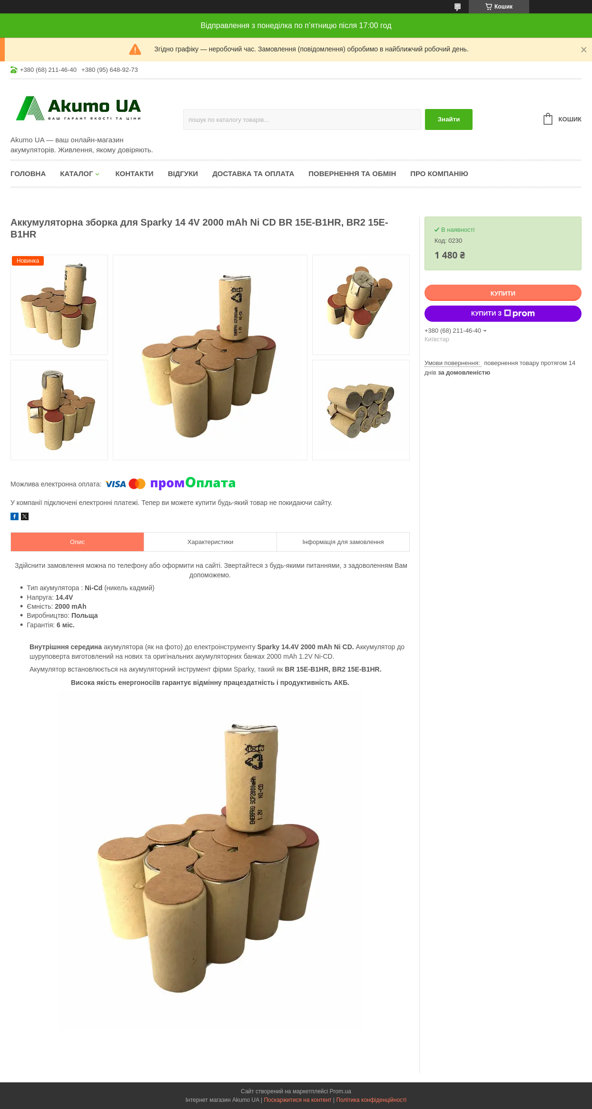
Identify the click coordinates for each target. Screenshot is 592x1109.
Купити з (503, 313)
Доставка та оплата (253, 173)
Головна (28, 173)
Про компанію (439, 173)
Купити (503, 293)
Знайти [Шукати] (449, 119)
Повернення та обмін (352, 173)
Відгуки (183, 173)
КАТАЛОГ (76, 173)
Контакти (134, 173)
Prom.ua (340, 1091)
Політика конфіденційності (371, 1100)
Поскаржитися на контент (297, 1100)
